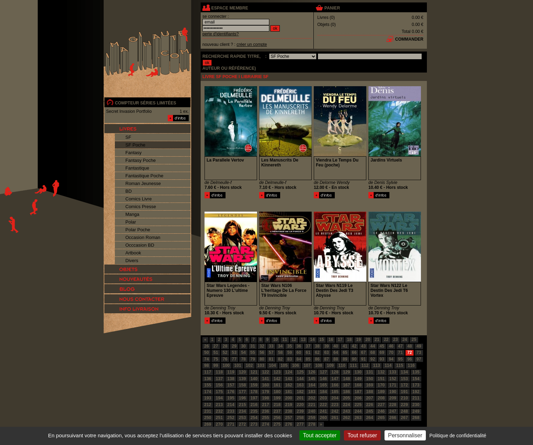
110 (341, 365)
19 (358, 339)
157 (230, 385)
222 (323, 404)
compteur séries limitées (145, 103)
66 (354, 352)
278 (311, 424)
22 (386, 339)
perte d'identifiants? (220, 34)
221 (311, 404)
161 (277, 385)
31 (252, 346)
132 (381, 372)
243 (346, 411)
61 (308, 352)
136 (207, 378)
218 (277, 404)
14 (312, 339)
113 (376, 365)
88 (335, 359)
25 (413, 339)
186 (346, 391)
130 (357, 372)
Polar (130, 222)
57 (271, 352)
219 (288, 404)
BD (128, 191)
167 (346, 385)
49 (418, 346)
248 (404, 411)
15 (321, 339)
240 (311, 411)
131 (369, 372)
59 (289, 352)
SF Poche (135, 145)
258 (300, 417)
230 (416, 404)
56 (261, 352)
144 (300, 378)
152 (392, 378)
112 (364, 365)
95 (400, 359)
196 (242, 398)
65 (344, 352)
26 (206, 346)
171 (392, 385)
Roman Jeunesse (143, 183)
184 (323, 391)
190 (392, 391)
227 (381, 404)
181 (288, 391)
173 (416, 385)
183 (311, 391)
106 (295, 365)
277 (300, 424)
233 (230, 411)
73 (418, 352)
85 (308, 359)
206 (357, 398)
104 (272, 365)
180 (277, 391)
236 (265, 411)
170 (381, 385)
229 (404, 404)
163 (300, 385)
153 (404, 378)
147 (334, 378)
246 (381, 411)
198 (265, 398)
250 (207, 417)
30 (243, 346)
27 (215, 346)
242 (334, 411)
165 (323, 385)
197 (253, 398)
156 (219, 385)
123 (277, 372)
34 (280, 346)
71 (400, 352)
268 (416, 417)
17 (340, 339)
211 (416, 398)
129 (346, 372)
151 (381, 378)
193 (207, 398)
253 (242, 417)
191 (404, 391)
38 (317, 346)
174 (207, 391)
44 (372, 346)
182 (300, 391)
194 (219, 398)
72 (409, 352)
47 (400, 346)
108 (318, 365)
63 (326, 352)
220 (300, 404)
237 (277, 411)
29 (234, 346)
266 (392, 417)
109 (330, 365)
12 (294, 339)
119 (230, 372)
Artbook (133, 252)
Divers (131, 260)
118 (219, 372)
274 (265, 424)
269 (207, 424)
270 (219, 424)
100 (226, 365)
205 (346, 398)
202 (311, 398)
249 (416, 411)
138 (230, 378)
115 (399, 365)
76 (225, 359)
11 (284, 339)
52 (225, 352)
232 (219, 411)
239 (300, 411)
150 (369, 378)
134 (404, 372)
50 (206, 352)
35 (289, 346)
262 (346, 417)
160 (265, 385)
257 (288, 417)
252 (230, 417)
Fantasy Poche (140, 160)
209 (392, 398)
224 (346, 404)
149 (357, 378)
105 (284, 365)
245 (369, 411)
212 (207, 404)
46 (391, 346)
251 (219, 417)
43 (363, 346)
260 (323, 417)
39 (326, 346)
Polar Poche (137, 229)
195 (230, 398)
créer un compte (251, 44)
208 (381, 398)
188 (369, 391)
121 (253, 372)
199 (277, 398)
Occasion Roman (142, 237)
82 (280, 359)
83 (289, 359)
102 (249, 365)
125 (300, 372)
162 (288, 385)
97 (418, 359)
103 (260, 365)
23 (395, 339)
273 (253, 424)
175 (219, 391)
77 (234, 359)
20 (367, 339)
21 (377, 339)
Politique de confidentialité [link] (457, 435)
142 (277, 378)
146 (323, 378)
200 (288, 398)
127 (323, 372)
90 (354, 359)
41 (344, 346)
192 (416, 391)
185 (334, 391)
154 (416, 378)
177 (242, 391)
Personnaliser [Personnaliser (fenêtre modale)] (405, 435)
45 (382, 346)
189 (381, 391)
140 (253, 378)
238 (288, 411)
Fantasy (133, 152)
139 (242, 378)
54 (243, 352)
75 (215, 359)
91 (363, 359)
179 (265, 391)
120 (242, 372)
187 (357, 391)
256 (277, 417)
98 (206, 365)
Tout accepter (320, 435)
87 (326, 359)
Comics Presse (140, 206)
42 (354, 346)
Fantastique (137, 168)
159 (253, 385)
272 (242, 424)
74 (206, 359)
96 (409, 359)
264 (369, 417)
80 (261, 359)
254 (253, 417)
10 (275, 339)
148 (346, 378)
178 (253, 391)
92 (372, 359)
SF (128, 137)
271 (230, 424)
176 (230, 391)
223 (334, 404)
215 (242, 404)
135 (416, 372)
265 (381, 417)
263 (357, 417)
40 (335, 346)
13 (303, 339)
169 (369, 385)
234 (242, 411)
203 (323, 398)
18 (349, 339)
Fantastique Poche (144, 175)
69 (382, 352)
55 (252, 352)
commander (409, 39)
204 (334, 398)
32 (261, 346)
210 (404, 398)
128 (334, 372)
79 (252, 359)
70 (391, 352)
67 (363, 352)
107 (307, 365)
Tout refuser (362, 435)
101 (237, 365)
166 (334, 385)
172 (404, 385)
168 (357, 385)
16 (330, 339)
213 (219, 404)
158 (242, 385)
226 (369, 404)
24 (404, 339)
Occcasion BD (139, 245)
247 (392, 411)
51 (215, 352)
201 (300, 398)
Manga (132, 214)
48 (409, 346)
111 (353, 365)
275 (277, 424)
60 (299, 352)
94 (391, 359)
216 (253, 404)
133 (392, 372)
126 (311, 372)
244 (357, 411)
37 (308, 346)
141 (265, 378)
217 (265, 404)
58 (280, 352)
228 (392, 404)
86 (317, 359)
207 (369, 398)
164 (311, 385)
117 (207, 372)
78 (243, 359)
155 (207, 385)
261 (334, 417)
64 (335, 352)
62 (317, 352)
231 (207, 411)
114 (388, 365)
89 (344, 359)
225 (357, 404)
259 (311, 417)
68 (372, 352)
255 (265, 417)
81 (271, 359)
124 (288, 372)
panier (332, 8)
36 (299, 346)
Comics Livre (138, 198)
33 (271, 346)
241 (323, 411)
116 (411, 365)
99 (215, 365)
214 (230, 404)
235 (253, 411)
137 (219, 378)
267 (404, 417)
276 (288, 424)
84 (299, 359)
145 (311, 378)
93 (382, 359)
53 (234, 352)
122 (265, 372)
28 (225, 346)
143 (288, 378)
